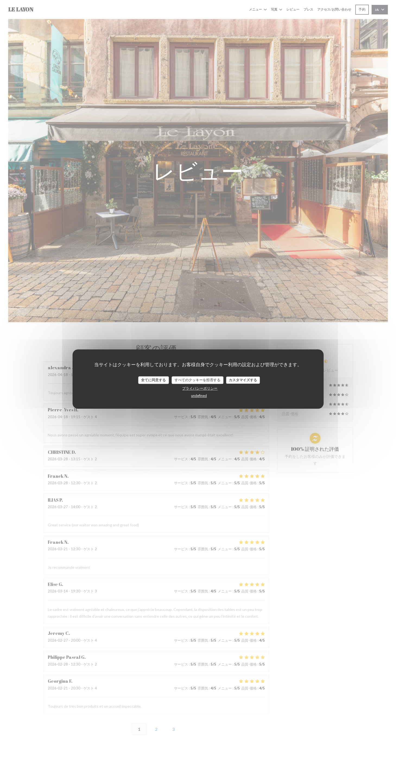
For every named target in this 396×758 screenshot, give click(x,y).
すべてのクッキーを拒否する (197, 380)
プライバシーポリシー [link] (199, 388)
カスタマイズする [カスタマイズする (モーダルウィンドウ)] (243, 380)
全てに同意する (153, 380)
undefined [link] (199, 395)
